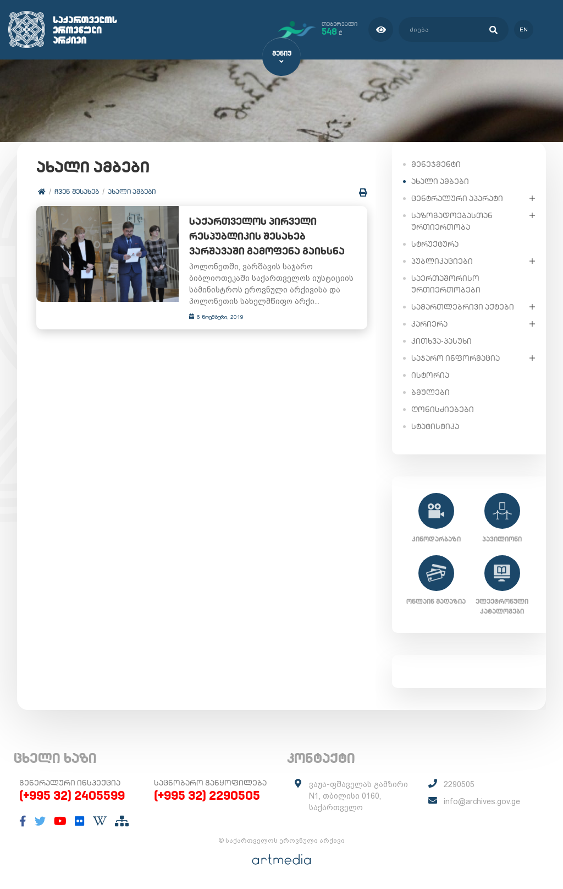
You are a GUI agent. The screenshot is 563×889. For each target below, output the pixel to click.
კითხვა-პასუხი (441, 340)
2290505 (459, 784)
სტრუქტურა (435, 243)
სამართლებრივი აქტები (462, 306)
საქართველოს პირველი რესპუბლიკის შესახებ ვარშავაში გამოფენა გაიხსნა (272, 236)
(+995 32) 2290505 (207, 795)
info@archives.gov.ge (482, 801)
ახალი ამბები (132, 191)
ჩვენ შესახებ (76, 191)
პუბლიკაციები (442, 260)
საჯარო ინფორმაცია (455, 357)
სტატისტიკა (435, 426)
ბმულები (430, 392)
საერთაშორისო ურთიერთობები (446, 283)
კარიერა (429, 323)
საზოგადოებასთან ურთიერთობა (452, 220)
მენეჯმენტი (436, 164)
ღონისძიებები (442, 409)
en (523, 29)
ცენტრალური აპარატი (457, 198)
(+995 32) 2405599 (72, 795)
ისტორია (430, 375)
